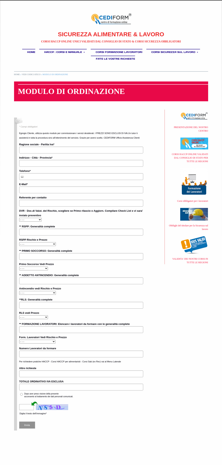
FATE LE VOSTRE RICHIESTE (115, 58)
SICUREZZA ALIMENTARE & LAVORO (111, 34)
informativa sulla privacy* (70, 394)
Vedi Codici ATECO (31, 74)
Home (31, 52)
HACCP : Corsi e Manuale (64, 52)
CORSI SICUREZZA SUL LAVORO (174, 52)
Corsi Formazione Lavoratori (119, 52)
